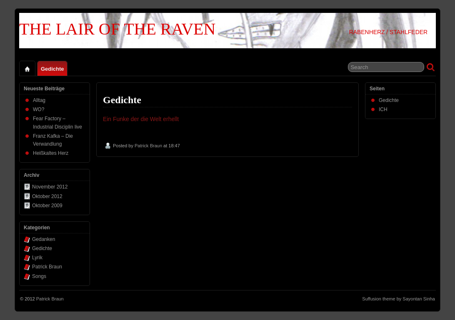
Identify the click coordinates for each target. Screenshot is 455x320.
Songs (39, 276)
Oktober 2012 (47, 196)
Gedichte (52, 69)
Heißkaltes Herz (50, 153)
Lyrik (37, 257)
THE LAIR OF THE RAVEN (117, 29)
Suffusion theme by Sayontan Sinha (398, 298)
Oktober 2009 (47, 205)
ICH (383, 109)
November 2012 (50, 187)
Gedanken (43, 239)
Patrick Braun (148, 145)
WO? (38, 109)
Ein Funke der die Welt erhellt (141, 119)
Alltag (39, 100)
